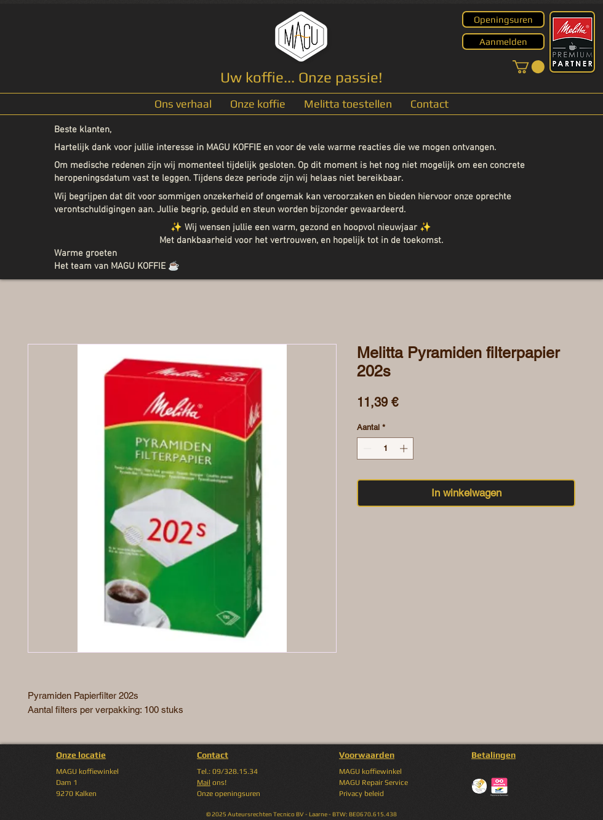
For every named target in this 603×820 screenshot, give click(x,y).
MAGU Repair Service (373, 782)
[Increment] (404, 448)
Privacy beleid (361, 793)
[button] (529, 66)
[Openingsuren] (503, 19)
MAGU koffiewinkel (370, 771)
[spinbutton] (385, 448)
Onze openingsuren (228, 793)
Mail (203, 782)
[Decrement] (366, 448)
